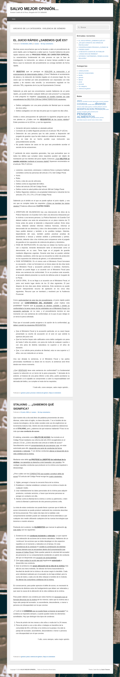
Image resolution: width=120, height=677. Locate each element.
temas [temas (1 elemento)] (93, 119)
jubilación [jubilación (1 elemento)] (99, 106)
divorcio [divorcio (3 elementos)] (100, 103)
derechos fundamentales (86, 73)
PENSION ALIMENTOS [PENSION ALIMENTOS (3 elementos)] (86, 115)
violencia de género (42, 393)
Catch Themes (105, 669)
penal (28, 393)
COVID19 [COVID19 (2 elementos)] (82, 104)
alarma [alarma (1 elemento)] (94, 101)
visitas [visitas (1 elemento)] (100, 119)
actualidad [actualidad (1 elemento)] (85, 101)
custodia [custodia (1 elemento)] (89, 104)
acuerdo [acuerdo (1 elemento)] (90, 101)
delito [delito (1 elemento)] (93, 104)
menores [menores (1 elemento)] (104, 106)
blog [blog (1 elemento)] (97, 101)
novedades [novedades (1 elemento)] (84, 111)
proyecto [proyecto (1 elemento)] (85, 119)
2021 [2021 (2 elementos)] (79, 101)
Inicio (13, 19)
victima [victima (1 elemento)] (97, 119)
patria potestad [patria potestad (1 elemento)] (91, 111)
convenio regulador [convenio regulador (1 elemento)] (104, 101)
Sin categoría (83, 86)
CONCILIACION (84, 71)
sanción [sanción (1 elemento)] (89, 119)
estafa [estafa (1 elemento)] (86, 106)
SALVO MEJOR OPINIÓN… (34, 9)
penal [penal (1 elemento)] (96, 111)
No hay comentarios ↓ (47, 44)
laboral (81, 79)
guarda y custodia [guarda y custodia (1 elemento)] (92, 106)
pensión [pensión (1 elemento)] (97, 117)
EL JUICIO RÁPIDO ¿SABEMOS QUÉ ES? (40, 40)
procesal (33, 393)
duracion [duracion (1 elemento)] (79, 106)
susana (36, 44)
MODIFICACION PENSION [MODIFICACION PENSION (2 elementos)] (91, 109)
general (23, 393)
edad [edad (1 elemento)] (83, 106)
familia (81, 75)
